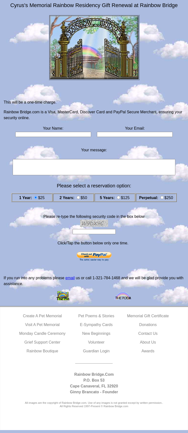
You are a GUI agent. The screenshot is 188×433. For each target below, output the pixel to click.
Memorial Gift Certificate (148, 319)
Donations (148, 328)
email (70, 281)
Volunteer (96, 345)
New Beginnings (96, 336)
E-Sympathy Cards (96, 328)
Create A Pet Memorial (42, 319)
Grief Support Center (42, 345)
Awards (147, 354)
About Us (148, 345)
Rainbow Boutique (42, 354)
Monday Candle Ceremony (42, 336)
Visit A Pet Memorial (42, 328)
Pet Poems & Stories (96, 319)
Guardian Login (96, 354)
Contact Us (148, 336)
